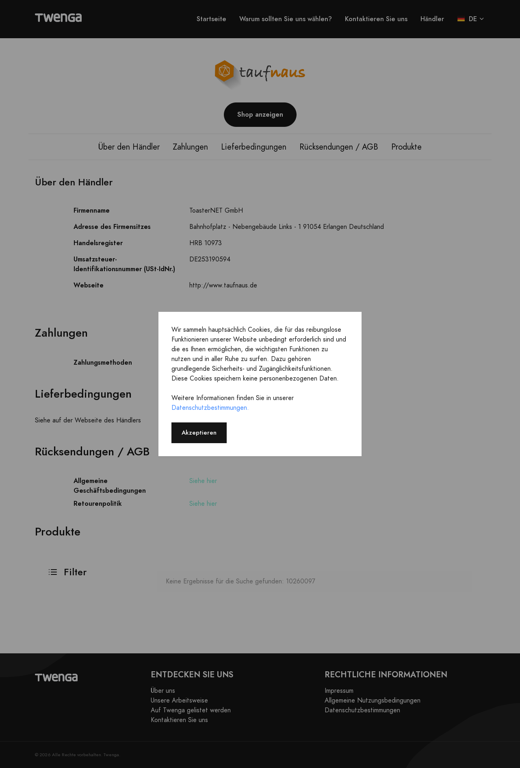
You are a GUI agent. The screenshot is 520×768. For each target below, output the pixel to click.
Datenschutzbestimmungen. (210, 407)
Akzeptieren (199, 432)
